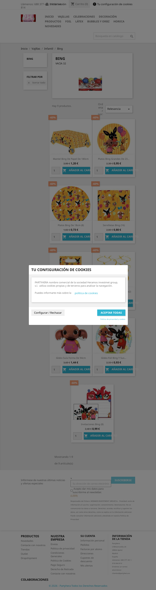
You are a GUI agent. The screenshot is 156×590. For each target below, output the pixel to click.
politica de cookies (86, 293)
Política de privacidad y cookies (112, 319)
